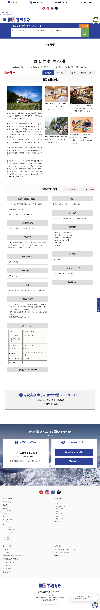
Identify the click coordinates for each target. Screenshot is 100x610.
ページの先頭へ (98, 306)
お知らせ (5, 549)
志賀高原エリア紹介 (60, 506)
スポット (5, 508)
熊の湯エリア (59, 516)
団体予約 (75, 461)
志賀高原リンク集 (8, 562)
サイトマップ (7, 565)
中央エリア (59, 514)
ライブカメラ (7, 546)
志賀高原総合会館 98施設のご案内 (13, 555)
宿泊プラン (61, 73)
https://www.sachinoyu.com (23, 214)
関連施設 (6, 513)
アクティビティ (7, 519)
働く (4, 516)
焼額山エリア (59, 511)
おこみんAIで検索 (85, 33)
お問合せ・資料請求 (76, 452)
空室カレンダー (87, 73)
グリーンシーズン (9, 534)
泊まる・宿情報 (7, 498)
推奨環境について (59, 546)
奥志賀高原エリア (60, 508)
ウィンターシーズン (61, 503)
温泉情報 (5, 505)
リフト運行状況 (8, 532)
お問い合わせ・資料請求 (61, 552)
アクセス (14, 2)
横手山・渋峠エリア (61, 519)
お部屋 (73, 73)
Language (88, 2)
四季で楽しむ (63, 2)
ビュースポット (8, 510)
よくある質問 (7, 569)
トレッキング (7, 537)
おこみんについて (8, 552)
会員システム (38, 2)
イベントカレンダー (9, 529)
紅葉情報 (6, 540)
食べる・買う (7, 502)
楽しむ (5, 525)
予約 (5, 521)
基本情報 (48, 73)
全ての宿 (85, 26)
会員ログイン (7, 572)
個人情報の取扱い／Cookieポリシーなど (66, 549)
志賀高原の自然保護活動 (10, 559)
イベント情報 (7, 527)
